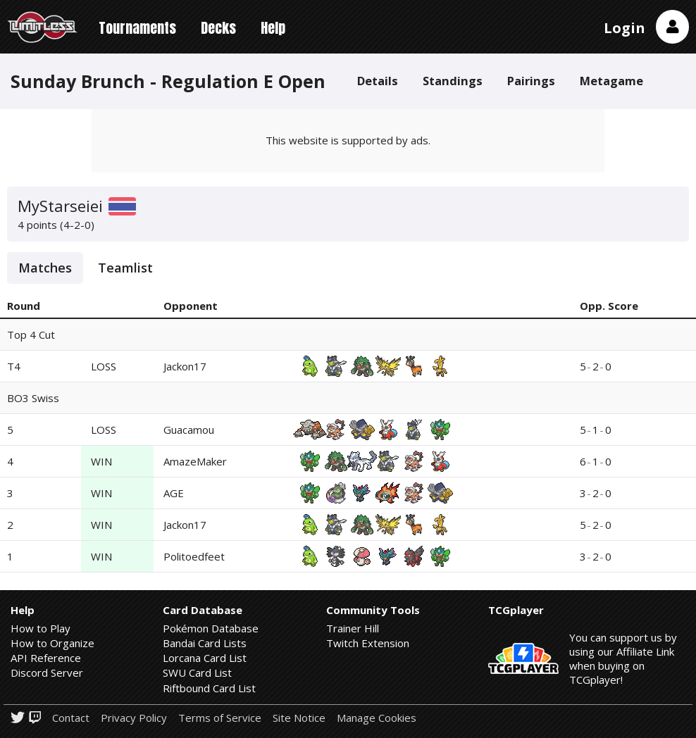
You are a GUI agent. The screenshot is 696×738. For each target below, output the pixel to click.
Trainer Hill (352, 628)
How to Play (40, 628)
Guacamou (188, 430)
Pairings (531, 81)
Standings (453, 81)
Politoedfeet (194, 556)
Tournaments (137, 28)
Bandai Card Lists (205, 643)
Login (624, 27)
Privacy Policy (134, 718)
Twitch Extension (367, 643)
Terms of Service (219, 718)
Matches (45, 267)
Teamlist (125, 267)
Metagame (611, 81)
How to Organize (52, 643)
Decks (218, 28)
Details (377, 81)
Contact (70, 718)
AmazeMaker (195, 461)
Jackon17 (184, 366)
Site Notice (299, 718)
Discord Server (47, 672)
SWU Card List (197, 672)
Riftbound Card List (209, 688)
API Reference (46, 658)
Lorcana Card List (205, 658)
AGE (173, 493)
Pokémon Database (211, 628)
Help (273, 28)
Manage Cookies (376, 718)
